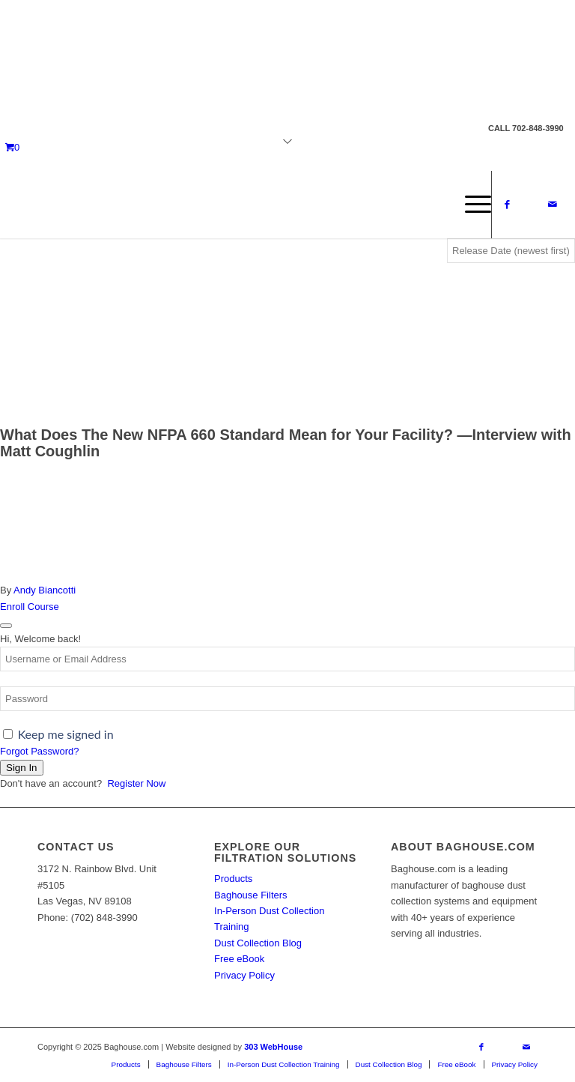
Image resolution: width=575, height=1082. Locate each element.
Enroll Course (29, 606)
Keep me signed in (66, 734)
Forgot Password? (39, 751)
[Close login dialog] (6, 625)
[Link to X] (530, 204)
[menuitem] (470, 204)
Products (233, 878)
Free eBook (239, 958)
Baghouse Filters (251, 895)
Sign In (21, 767)
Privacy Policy (244, 975)
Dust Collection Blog (258, 943)
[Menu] (470, 204)
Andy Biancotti (44, 590)
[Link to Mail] (552, 204)
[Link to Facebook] (507, 204)
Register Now (136, 783)
